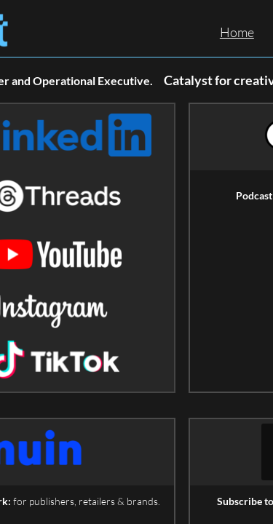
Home (237, 32)
